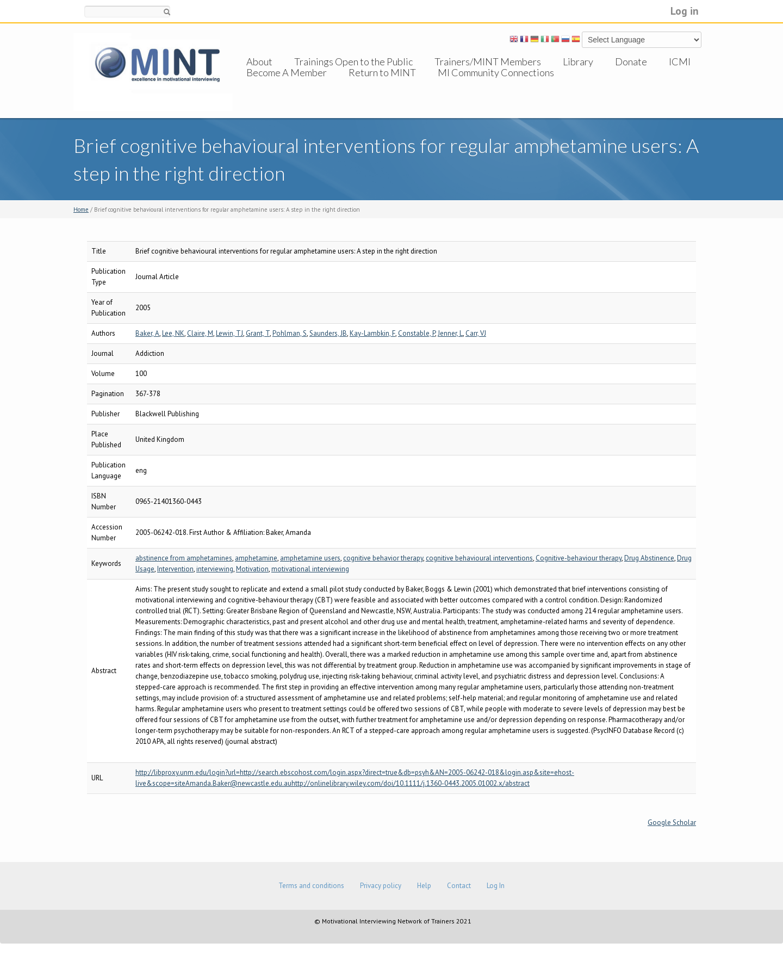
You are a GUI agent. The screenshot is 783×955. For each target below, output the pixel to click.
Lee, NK (173, 333)
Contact (459, 885)
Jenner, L (450, 333)
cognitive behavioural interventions (479, 558)
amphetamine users (310, 558)
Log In (496, 885)
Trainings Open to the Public (353, 61)
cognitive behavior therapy (383, 558)
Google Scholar (672, 822)
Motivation (252, 569)
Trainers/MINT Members (487, 61)
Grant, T (258, 333)
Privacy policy (380, 885)
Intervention (175, 569)
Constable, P (416, 333)
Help (424, 885)
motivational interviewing (310, 569)
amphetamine (256, 558)
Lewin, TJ (229, 333)
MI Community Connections (496, 83)
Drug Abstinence (649, 558)
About (259, 61)
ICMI (680, 61)
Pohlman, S (289, 333)
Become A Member (286, 83)
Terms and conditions (311, 885)
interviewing (214, 569)
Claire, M (200, 333)
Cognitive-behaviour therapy (579, 558)
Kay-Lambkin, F (372, 333)
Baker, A (147, 333)
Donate (631, 61)
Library (578, 61)
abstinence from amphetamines (183, 558)
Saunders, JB (328, 333)
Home (81, 209)
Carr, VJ (475, 333)
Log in (684, 10)
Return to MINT (382, 83)
